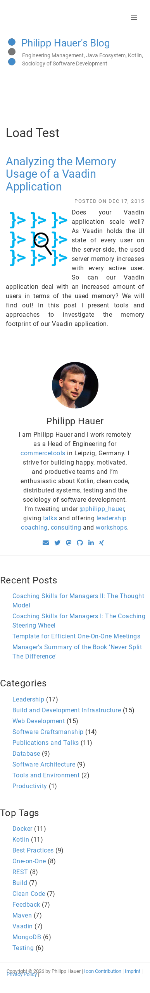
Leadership (28, 699)
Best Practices (33, 850)
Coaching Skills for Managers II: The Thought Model (78, 600)
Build (19, 883)
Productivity (29, 786)
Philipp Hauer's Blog (65, 43)
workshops (111, 527)
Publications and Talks (45, 742)
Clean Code (28, 893)
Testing (23, 948)
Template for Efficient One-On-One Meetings (76, 636)
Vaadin (22, 926)
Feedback (26, 904)
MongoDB (26, 937)
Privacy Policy (22, 974)
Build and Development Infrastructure (66, 710)
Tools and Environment (45, 775)
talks (50, 518)
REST (20, 872)
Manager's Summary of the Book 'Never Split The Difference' (77, 651)
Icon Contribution (102, 971)
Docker (22, 828)
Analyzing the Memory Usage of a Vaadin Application (61, 174)
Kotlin (20, 839)
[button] (134, 18)
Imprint (132, 971)
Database (26, 753)
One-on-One (29, 861)
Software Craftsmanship (48, 732)
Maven (22, 915)
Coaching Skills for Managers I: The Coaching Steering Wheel (78, 620)
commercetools (43, 453)
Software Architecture (43, 764)
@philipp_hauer (101, 509)
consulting (66, 527)
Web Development (38, 721)
